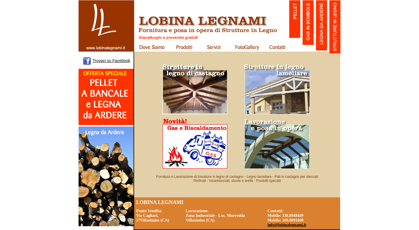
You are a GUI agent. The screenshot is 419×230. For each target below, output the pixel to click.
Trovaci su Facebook (111, 60)
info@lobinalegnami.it (286, 225)
